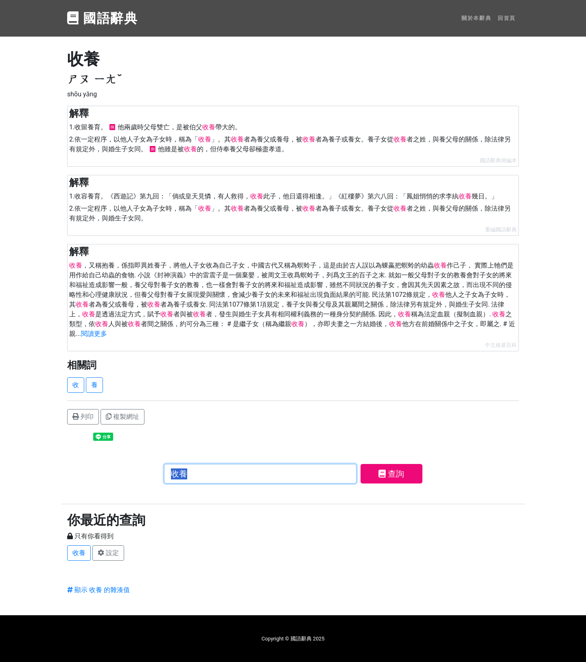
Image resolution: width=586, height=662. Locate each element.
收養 (78, 553)
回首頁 (507, 18)
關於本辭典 (476, 18)
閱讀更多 (94, 334)
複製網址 (122, 416)
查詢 (391, 474)
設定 (108, 553)
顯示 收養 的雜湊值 (98, 590)
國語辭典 (102, 18)
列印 (83, 416)
